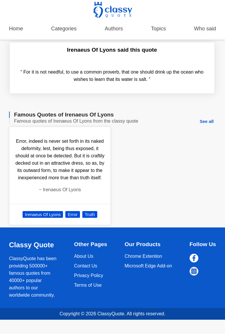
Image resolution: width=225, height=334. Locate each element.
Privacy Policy (88, 275)
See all (207, 121)
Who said (205, 29)
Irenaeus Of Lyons (43, 214)
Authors (114, 29)
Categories (64, 29)
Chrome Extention (143, 256)
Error (72, 214)
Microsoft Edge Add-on (148, 265)
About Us (83, 256)
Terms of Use (88, 285)
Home (16, 29)
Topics (158, 29)
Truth (90, 214)
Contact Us (85, 265)
